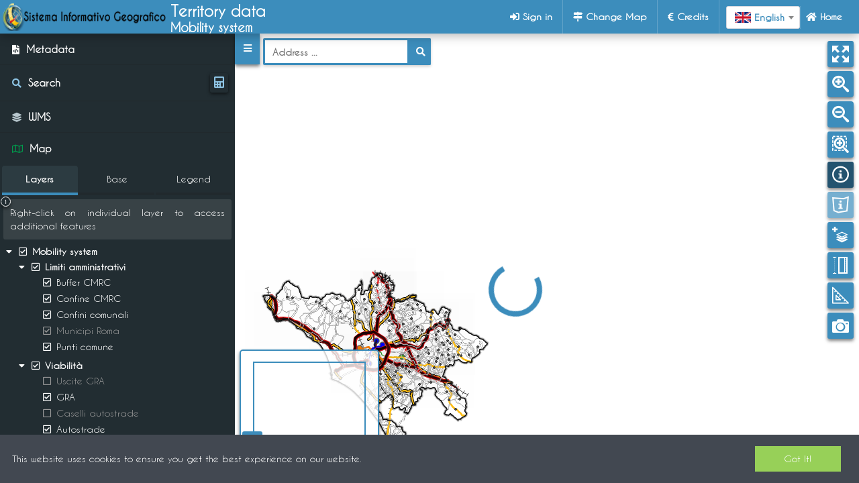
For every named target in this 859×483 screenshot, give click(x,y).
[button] (247, 49)
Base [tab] (117, 178)
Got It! (797, 458)
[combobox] (763, 17)
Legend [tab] (193, 178)
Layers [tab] (40, 178)
